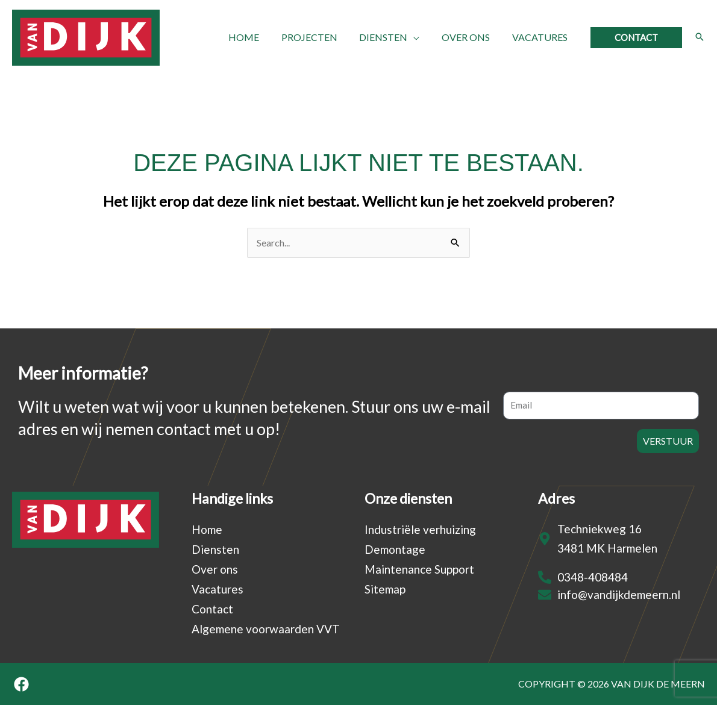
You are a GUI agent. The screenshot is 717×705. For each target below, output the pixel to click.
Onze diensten (408, 498)
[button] (636, 37)
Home (207, 529)
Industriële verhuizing (420, 529)
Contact (212, 609)
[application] (421, 37)
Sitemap (385, 589)
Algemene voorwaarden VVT (266, 629)
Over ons (215, 569)
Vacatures (217, 589)
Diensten (215, 549)
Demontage (395, 549)
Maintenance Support (419, 569)
